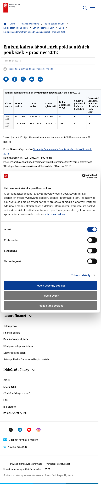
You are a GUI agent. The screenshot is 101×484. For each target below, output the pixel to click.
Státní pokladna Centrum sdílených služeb (26, 359)
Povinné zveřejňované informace (26, 464)
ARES (6, 380)
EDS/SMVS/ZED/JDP (15, 413)
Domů (12, 23)
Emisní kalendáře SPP (43, 28)
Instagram (38, 430)
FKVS (6, 400)
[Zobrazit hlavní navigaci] (92, 7)
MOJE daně (9, 386)
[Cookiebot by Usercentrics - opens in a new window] (82, 176)
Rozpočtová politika (30, 24)
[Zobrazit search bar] (85, 7)
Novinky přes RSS (15, 447)
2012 (61, 28)
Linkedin (20, 430)
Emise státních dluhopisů (15, 28)
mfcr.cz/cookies (55, 214)
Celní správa (10, 326)
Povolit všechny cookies (50, 285)
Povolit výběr (50, 295)
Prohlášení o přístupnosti (58, 464)
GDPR (47, 469)
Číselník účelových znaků (16, 393)
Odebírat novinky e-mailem (20, 439)
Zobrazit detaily (81, 275)
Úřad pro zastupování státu (18, 346)
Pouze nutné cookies (50, 305)
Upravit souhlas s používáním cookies (22, 469)
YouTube (29, 430)
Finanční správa (11, 332)
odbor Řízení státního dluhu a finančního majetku (31, 69)
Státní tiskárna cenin (14, 352)
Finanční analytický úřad (16, 339)
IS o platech (9, 406)
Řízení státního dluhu (54, 24)
